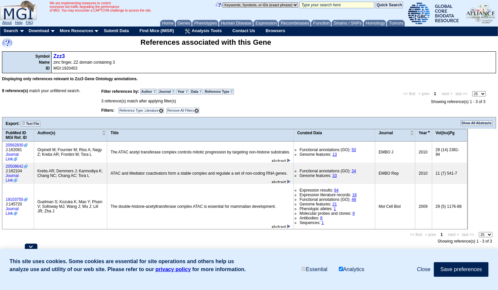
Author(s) (46, 133)
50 (354, 149)
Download (38, 30)
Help (19, 23)
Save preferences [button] (461, 269)
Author (148, 91)
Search (11, 30)
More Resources (76, 30)
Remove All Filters (180, 110)
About (7, 23)
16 (354, 195)
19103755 (14, 199)
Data (196, 91)
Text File (30, 124)
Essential (314, 269)
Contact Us (243, 30)
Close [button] (423, 269)
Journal (166, 91)
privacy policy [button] (173, 269)
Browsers (275, 30)
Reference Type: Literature (138, 110)
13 (335, 154)
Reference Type (219, 91)
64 (336, 190)
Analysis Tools (203, 31)
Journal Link (12, 156)
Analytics (351, 269)
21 (335, 204)
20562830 (14, 145)
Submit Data (116, 30)
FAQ (29, 23)
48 (354, 199)
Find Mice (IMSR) (156, 30)
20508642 (14, 166)
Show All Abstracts (476, 123)
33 (335, 175)
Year (182, 91)
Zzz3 (59, 56)
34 (354, 171)
